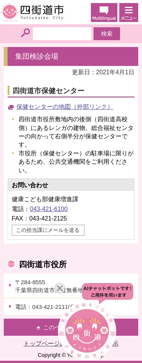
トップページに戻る (50, 343)
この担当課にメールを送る (48, 230)
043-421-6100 (49, 209)
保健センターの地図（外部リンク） (64, 106)
